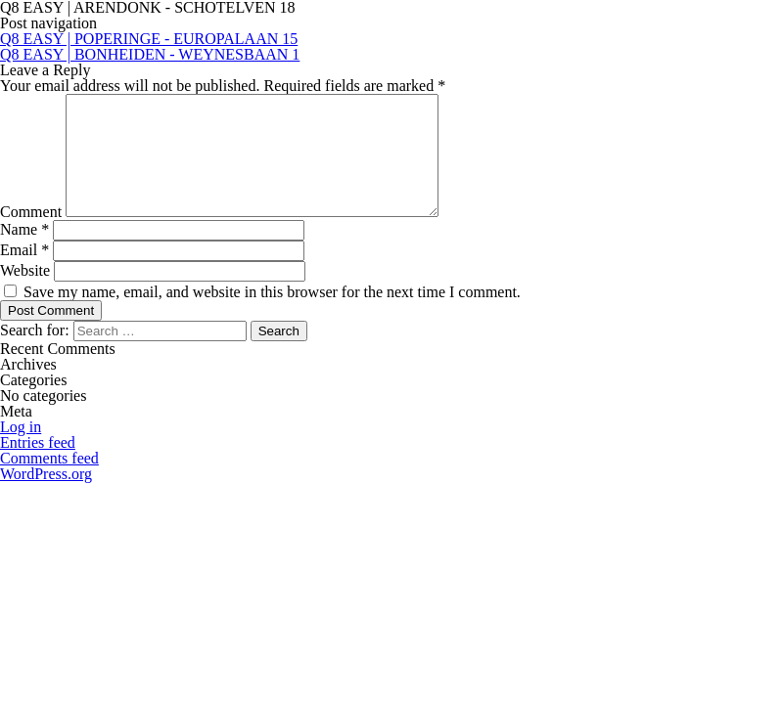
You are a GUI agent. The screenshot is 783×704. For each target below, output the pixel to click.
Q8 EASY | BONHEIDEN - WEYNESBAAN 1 (149, 54)
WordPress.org (46, 497)
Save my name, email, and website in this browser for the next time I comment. (272, 315)
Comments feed (49, 481)
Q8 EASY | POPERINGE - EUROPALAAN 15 (149, 38)
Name (24, 252)
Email (24, 273)
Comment (31, 235)
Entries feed (37, 466)
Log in (20, 450)
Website (25, 294)
